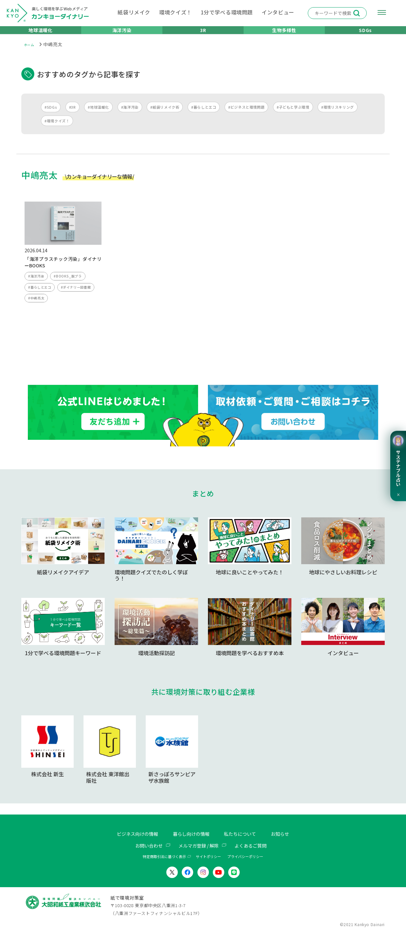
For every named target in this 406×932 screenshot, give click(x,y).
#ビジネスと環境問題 (246, 114)
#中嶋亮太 (37, 309)
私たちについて (244, 834)
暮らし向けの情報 (191, 834)
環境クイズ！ (175, 12)
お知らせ (287, 834)
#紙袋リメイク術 (164, 114)
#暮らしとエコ (203, 114)
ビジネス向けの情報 (131, 834)
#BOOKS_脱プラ (70, 284)
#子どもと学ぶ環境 (293, 114)
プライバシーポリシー (245, 856)
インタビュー (278, 12)
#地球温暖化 (98, 114)
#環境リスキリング (337, 114)
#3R (72, 114)
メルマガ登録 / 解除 (198, 846)
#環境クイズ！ (57, 128)
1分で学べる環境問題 (227, 12)
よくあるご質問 (255, 846)
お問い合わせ (143, 846)
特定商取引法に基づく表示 (164, 856)
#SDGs (51, 114)
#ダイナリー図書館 (79, 297)
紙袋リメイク (134, 12)
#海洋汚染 (129, 114)
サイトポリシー (208, 856)
